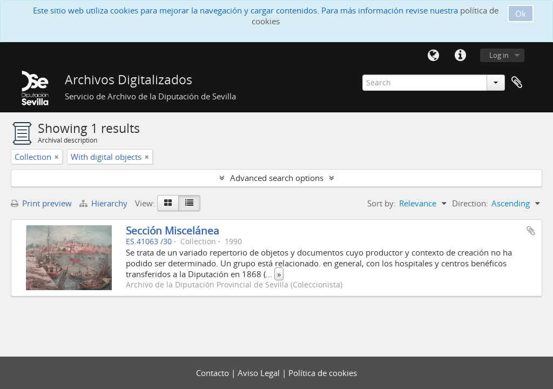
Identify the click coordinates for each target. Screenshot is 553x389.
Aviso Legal (260, 372)
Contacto (213, 372)
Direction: (470, 203)
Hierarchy (104, 203)
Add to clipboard (530, 230)
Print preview (41, 203)
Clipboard (516, 82)
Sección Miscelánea (172, 230)
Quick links (460, 55)
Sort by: (381, 203)
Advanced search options (276, 177)
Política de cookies (322, 372)
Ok (520, 13)
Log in (499, 55)
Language (433, 55)
